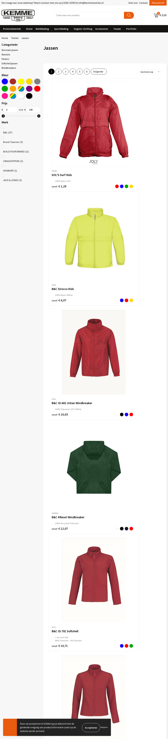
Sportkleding (61, 28)
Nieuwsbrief (158, 2)
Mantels (6, 54)
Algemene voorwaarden (141, 655)
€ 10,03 (131, 134)
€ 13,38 (93, 329)
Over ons (133, 2)
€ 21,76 (60, 599)
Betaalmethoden (97, 659)
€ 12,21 (56, 265)
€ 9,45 (131, 463)
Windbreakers (9, 67)
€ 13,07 (131, 265)
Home (29, 28)
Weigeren (104, 727)
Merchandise (53, 678)
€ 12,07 (56, 198)
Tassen (117, 28)
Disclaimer (134, 669)
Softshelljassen (10, 63)
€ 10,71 (93, 201)
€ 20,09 (56, 531)
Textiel (14, 38)
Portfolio (131, 28)
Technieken (53, 673)
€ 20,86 (135, 528)
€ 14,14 (131, 329)
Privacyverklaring (138, 664)
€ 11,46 (56, 332)
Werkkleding (42, 28)
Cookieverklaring (138, 659)
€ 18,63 (93, 463)
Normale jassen (10, 50)
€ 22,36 (93, 610)
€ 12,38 (56, 399)
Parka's (5, 58)
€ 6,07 (93, 134)
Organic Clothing (83, 28)
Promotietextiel (12, 28)
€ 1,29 (56, 134)
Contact (143, 2)
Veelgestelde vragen (57, 664)
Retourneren (94, 664)
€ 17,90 (131, 396)
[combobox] (88, 15)
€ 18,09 (56, 463)
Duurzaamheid (54, 669)
